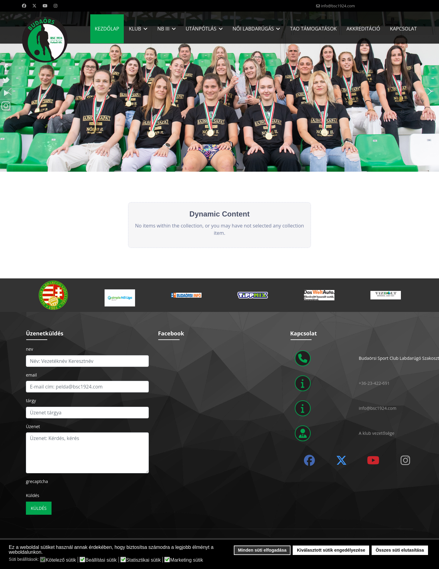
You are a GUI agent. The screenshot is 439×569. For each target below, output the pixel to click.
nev (29, 349)
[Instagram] (55, 6)
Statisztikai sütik (143, 560)
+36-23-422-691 (374, 383)
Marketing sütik (186, 560)
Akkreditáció (363, 28)
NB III (163, 28)
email (31, 375)
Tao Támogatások (313, 28)
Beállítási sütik (100, 560)
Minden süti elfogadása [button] (262, 550)
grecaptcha (37, 481)
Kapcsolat (403, 28)
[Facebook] (24, 6)
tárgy (31, 400)
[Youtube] (45, 6)
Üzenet (33, 426)
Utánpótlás (201, 28)
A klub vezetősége (376, 433)
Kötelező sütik (61, 560)
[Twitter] (34, 6)
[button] (429, 91)
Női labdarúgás (253, 28)
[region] (219, 92)
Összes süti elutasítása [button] (400, 550)
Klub (135, 28)
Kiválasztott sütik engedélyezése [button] (331, 550)
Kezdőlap (107, 28)
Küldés (32, 495)
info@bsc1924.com (338, 6)
